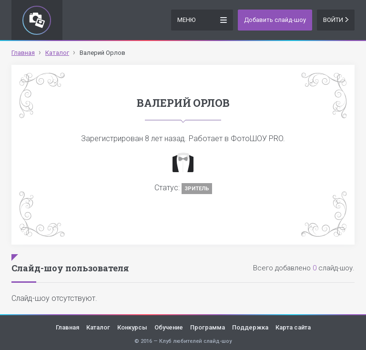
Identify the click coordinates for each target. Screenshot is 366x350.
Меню (202, 19)
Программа (207, 327)
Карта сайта (293, 327)
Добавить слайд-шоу (275, 19)
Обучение (168, 327)
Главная (67, 327)
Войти (335, 19)
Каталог (98, 327)
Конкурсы (132, 327)
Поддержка (250, 327)
